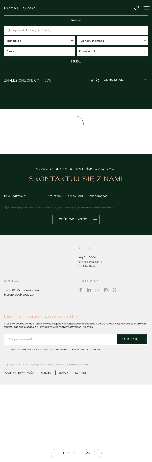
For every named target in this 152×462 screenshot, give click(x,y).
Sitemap (46, 373)
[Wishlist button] (136, 8)
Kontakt (80, 373)
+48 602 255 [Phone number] (22, 290)
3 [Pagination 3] (75, 453)
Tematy (63, 373)
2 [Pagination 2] (69, 453)
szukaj (76, 61)
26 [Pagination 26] (88, 453)
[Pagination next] (98, 453)
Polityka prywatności (19, 373)
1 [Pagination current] (63, 453)
